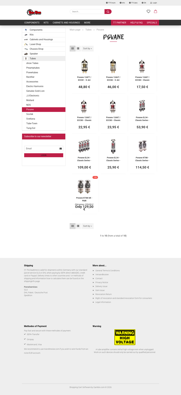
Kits (46, 22)
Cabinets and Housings (66, 22)
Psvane (30, 109)
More (87, 22)
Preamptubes (33, 67)
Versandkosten (102, 274)
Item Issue (99, 290)
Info (122, 3)
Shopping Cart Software (79, 387)
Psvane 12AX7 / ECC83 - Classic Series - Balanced (84, 118)
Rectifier (30, 77)
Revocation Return (103, 294)
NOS (28, 105)
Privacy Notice (101, 282)
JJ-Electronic (32, 95)
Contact (99, 278)
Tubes (30, 58)
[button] (155, 11)
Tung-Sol (30, 128)
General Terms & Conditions (107, 270)
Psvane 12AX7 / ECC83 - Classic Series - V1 (113, 118)
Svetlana (30, 118)
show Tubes (32, 63)
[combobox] (87, 49)
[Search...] (108, 11)
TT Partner (119, 22)
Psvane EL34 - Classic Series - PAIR (142, 118)
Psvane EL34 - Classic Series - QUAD (84, 159)
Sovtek (29, 114)
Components (31, 22)
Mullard (30, 100)
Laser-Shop (32, 44)
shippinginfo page (32, 281)
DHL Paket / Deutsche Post (36, 292)
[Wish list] (148, 11)
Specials (152, 22)
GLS (26, 290)
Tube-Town (31, 123)
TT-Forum (111, 3)
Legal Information (103, 302)
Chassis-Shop (33, 49)
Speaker (31, 53)
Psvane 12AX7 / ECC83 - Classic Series (142, 78)
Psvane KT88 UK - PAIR (84, 199)
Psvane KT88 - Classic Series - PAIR (142, 159)
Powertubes (32, 72)
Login (153, 3)
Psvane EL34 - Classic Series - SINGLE (113, 159)
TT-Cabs (133, 3)
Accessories (32, 81)
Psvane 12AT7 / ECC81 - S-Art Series (84, 78)
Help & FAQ (136, 22)
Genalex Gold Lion (35, 91)
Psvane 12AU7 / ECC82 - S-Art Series (113, 78)
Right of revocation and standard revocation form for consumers (123, 298)
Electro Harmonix (34, 86)
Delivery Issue (101, 286)
